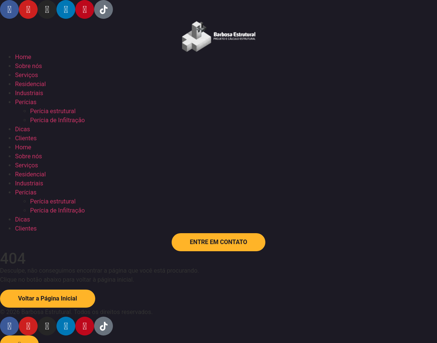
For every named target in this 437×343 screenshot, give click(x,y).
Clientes (26, 138)
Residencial (30, 84)
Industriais (29, 93)
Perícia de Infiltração (57, 120)
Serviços (26, 75)
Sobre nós (28, 66)
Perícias (26, 102)
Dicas (22, 129)
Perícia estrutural (53, 111)
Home (23, 57)
